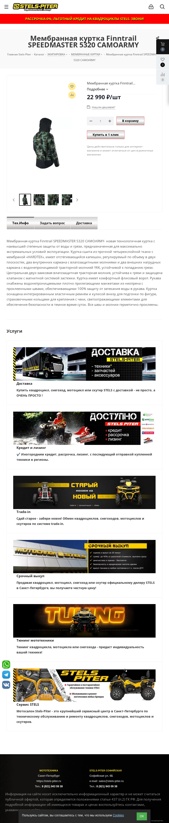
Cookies (118, 815)
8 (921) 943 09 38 (52, 786)
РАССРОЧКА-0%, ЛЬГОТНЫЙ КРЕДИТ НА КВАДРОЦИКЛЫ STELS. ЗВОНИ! (84, 19)
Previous (14, 200)
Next (77, 200)
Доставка (24, 383)
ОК (142, 816)
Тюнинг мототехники (35, 640)
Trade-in (24, 511)
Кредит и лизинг (31, 447)
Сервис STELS (28, 704)
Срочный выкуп (30, 576)
